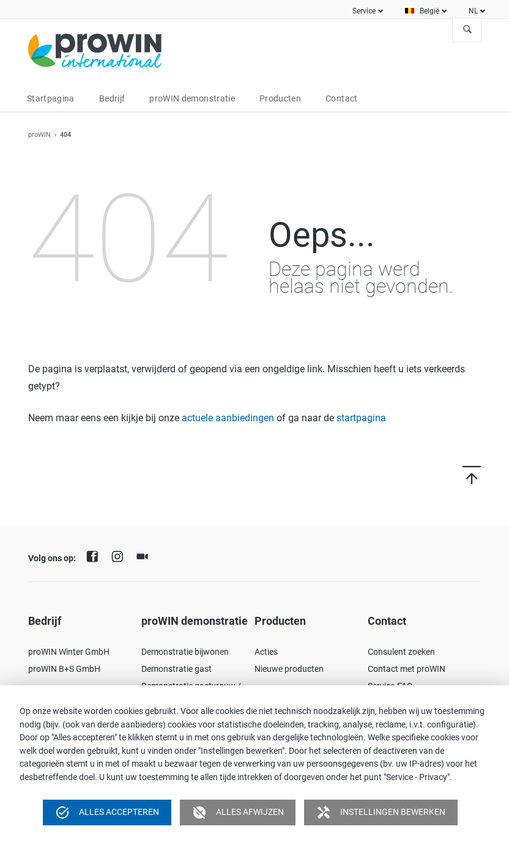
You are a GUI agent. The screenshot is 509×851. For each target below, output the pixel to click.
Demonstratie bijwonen (185, 652)
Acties (266, 652)
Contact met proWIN (406, 669)
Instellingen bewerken (380, 812)
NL (473, 11)
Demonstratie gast (176, 669)
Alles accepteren (107, 812)
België (429, 11)
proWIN (39, 135)
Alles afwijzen (238, 812)
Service (364, 11)
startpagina (361, 418)
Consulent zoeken (401, 652)
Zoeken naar (467, 30)
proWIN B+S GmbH (64, 669)
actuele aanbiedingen (228, 418)
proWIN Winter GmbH (69, 652)
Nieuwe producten (289, 669)
